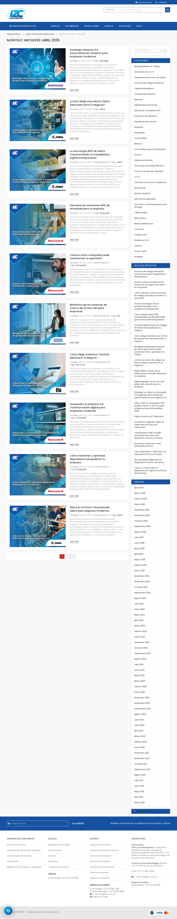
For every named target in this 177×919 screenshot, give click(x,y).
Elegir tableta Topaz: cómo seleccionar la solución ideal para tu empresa (150, 373)
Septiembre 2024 (142, 592)
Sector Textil (140, 251)
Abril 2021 (138, 797)
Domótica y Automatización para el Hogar (150, 205)
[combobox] (137, 9)
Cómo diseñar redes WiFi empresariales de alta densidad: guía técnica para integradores (149, 317)
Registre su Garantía (100, 878)
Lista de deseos (145, 3)
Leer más (74, 89)
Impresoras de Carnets (145, 121)
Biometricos (140, 188)
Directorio (53, 861)
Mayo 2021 (139, 791)
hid (118, 315)
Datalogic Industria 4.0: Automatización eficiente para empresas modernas (89, 53)
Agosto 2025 (140, 531)
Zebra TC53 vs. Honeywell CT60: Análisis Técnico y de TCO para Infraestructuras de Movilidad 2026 (149, 407)
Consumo (139, 229)
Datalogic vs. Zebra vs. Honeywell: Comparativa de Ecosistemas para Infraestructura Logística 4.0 (150, 395)
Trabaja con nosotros (58, 867)
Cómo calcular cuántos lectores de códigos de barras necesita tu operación (150, 295)
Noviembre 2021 (141, 758)
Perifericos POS (141, 240)
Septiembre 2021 (142, 769)
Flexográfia (139, 132)
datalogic (104, 60)
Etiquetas (138, 127)
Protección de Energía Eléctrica (149, 165)
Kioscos (137, 154)
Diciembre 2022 (141, 697)
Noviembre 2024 (142, 581)
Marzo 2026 (139, 493)
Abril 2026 (139, 487)
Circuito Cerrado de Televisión (148, 171)
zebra (102, 109)
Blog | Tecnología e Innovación (40, 34)
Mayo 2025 (139, 548)
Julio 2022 (139, 719)
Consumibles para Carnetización (150, 149)
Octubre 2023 (141, 647)
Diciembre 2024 (142, 576)
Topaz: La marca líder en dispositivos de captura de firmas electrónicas (150, 470)
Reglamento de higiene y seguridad (24, 867)
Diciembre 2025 (141, 509)
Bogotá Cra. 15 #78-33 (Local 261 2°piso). (149, 864)
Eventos (52, 856)
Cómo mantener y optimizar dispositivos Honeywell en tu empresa (87, 459)
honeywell (104, 213)
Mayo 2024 (139, 614)
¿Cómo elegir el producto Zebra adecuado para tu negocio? (90, 103)
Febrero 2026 (140, 498)
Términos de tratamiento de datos (24, 850)
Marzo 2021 (139, 802)
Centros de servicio (99, 872)
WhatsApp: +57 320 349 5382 (63, 878)
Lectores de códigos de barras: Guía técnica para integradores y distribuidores (150, 274)
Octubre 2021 (140, 764)
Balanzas (138, 99)
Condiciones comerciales (19, 856)
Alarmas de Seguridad (144, 199)
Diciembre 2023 (141, 642)
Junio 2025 (139, 543)
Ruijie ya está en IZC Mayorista (148, 416)
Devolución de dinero (100, 861)
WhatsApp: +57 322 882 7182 (104, 889)
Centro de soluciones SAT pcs (104, 850)
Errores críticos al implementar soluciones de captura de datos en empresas (149, 285)
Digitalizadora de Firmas (145, 105)
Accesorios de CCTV (144, 71)
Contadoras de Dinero (145, 94)
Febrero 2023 (140, 686)
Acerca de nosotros (16, 845)
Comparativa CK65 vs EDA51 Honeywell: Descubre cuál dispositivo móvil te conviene (148, 435)
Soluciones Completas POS (147, 110)
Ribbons (138, 143)
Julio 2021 (138, 780)
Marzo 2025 (139, 559)
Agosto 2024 (140, 598)
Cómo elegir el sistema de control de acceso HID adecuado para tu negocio (150, 339)
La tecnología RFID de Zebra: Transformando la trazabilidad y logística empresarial (90, 154)
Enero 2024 (139, 636)
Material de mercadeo (59, 845)
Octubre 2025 (141, 521)
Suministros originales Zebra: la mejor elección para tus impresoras (149, 425)
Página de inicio (14, 34)
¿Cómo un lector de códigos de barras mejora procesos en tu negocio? (149, 363)
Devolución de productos (102, 867)
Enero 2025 (139, 570)
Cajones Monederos (143, 88)
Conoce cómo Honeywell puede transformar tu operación (89, 256)
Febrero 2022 (140, 741)
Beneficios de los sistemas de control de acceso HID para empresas (88, 308)
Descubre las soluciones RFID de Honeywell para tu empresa (90, 207)
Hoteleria (138, 256)
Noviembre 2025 (142, 515)
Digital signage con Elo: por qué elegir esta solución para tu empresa (149, 384)
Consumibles (140, 138)
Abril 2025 (138, 554)
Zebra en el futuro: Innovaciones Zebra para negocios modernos (90, 509)
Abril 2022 (138, 730)
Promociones (54, 850)
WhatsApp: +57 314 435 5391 (145, 885)
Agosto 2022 (140, 714)
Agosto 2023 (140, 659)
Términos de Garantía (100, 856)
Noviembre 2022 (142, 703)
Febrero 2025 (140, 565)
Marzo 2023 (139, 681)
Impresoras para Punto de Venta (150, 77)
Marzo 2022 (139, 736)
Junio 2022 (139, 725)
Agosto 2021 (140, 774)
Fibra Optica (140, 218)
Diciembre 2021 (141, 752)
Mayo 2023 (139, 675)
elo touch (80, 364)
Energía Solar (140, 234)
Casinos (138, 245)
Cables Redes (140, 212)
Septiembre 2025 (142, 526)
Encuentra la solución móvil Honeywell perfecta (147, 445)
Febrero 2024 (140, 631)
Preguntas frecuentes (100, 845)
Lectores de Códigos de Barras (149, 83)
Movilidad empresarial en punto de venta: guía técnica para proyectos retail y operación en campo (149, 350)
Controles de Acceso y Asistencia (150, 182)
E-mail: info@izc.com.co (144, 877)
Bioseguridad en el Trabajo (147, 66)
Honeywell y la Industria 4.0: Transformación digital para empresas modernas (87, 407)
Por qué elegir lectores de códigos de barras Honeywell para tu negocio (150, 328)
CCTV (137, 176)
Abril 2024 (139, 620)
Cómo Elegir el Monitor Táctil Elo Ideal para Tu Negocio (90, 356)
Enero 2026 (139, 504)
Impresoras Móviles (143, 160)
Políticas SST (13, 861)
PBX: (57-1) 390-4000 (142, 871)
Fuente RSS (143, 811)
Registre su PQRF (99, 896)
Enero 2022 (139, 747)
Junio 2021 (139, 786)
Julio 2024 (139, 603)
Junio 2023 (139, 670)
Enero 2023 (139, 692)
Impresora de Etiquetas (145, 116)
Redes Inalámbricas (143, 223)
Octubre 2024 (141, 587)
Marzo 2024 (139, 625)
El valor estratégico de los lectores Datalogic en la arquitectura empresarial (146, 306)
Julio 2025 (139, 537)
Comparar (162, 3)
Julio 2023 (139, 664)
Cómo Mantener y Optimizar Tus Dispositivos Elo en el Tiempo (150, 453)
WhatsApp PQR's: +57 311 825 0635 (107, 891)
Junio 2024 (139, 609)
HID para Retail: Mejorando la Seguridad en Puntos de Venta (149, 461)
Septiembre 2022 (142, 708)
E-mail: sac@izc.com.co (102, 894)
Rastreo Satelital (142, 193)
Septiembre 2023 (142, 653)
